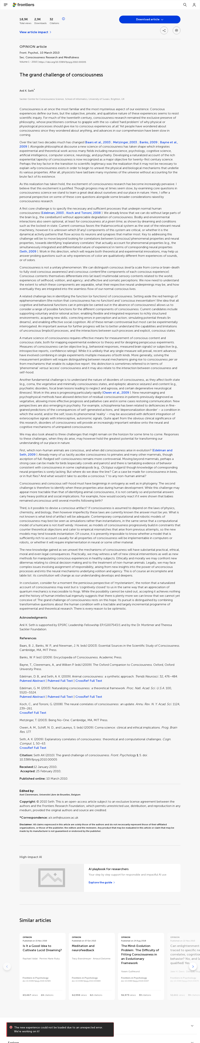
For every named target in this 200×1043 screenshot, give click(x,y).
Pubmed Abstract (32, 681)
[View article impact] (36, 32)
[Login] (194, 5)
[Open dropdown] (149, 19)
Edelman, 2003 (53, 213)
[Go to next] (193, 966)
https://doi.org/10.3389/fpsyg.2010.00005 (62, 62)
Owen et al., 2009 (116, 392)
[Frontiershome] (24, 5)
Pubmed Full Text (60, 681)
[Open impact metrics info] (63, 19)
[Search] (185, 5)
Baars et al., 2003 (98, 142)
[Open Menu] (5, 5)
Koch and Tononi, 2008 (83, 213)
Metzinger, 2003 (125, 142)
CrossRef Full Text (88, 681)
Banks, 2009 (148, 142)
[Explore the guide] (102, 883)
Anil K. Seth (27, 90)
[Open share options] (164, 30)
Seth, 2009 (28, 251)
